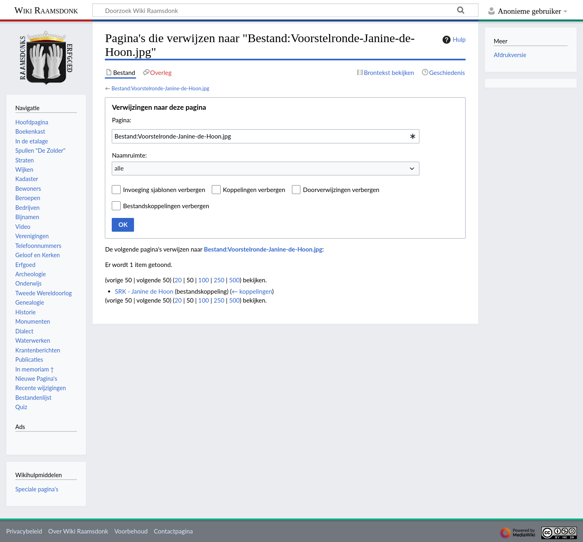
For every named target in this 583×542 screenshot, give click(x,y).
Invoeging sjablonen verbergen (164, 189)
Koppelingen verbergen (254, 189)
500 (234, 280)
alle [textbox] (119, 168)
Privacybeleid (24, 531)
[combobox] (265, 136)
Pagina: (121, 120)
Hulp (453, 40)
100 (203, 280)
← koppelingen (252, 291)
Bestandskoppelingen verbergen (166, 205)
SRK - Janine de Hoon (144, 291)
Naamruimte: (129, 155)
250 (219, 280)
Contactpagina (173, 531)
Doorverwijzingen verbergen (341, 189)
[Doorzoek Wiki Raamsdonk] (285, 10)
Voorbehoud (130, 531)
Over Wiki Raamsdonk (78, 531)
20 (178, 280)
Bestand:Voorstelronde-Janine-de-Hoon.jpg (160, 88)
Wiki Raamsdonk (46, 10)
